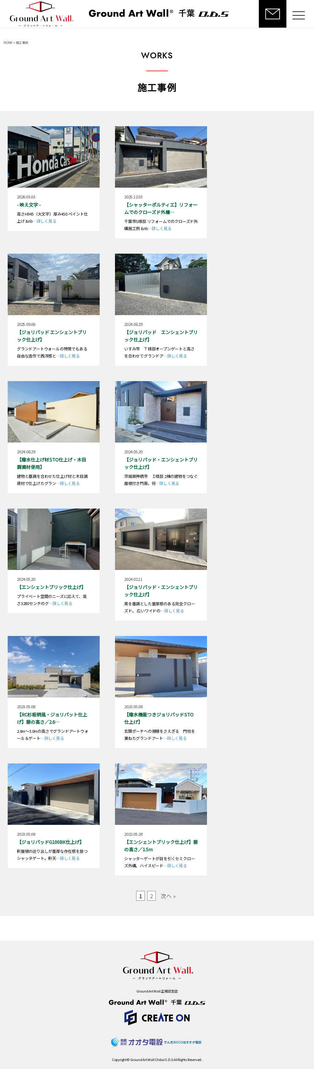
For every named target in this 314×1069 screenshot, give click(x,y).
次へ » (168, 896)
